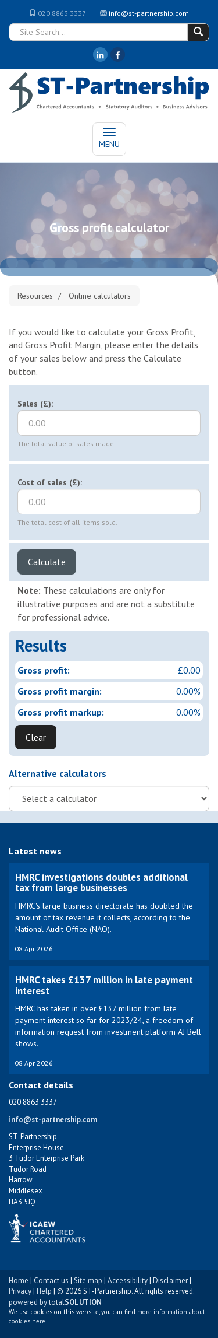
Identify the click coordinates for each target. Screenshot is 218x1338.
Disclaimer (170, 1281)
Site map (88, 1281)
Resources (35, 295)
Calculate (47, 562)
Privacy (20, 1291)
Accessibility (128, 1281)
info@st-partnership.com (149, 13)
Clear (36, 737)
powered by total (55, 1302)
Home (18, 1281)
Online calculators (100, 295)
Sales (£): (35, 403)
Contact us (51, 1281)
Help (44, 1291)
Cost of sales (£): (49, 482)
